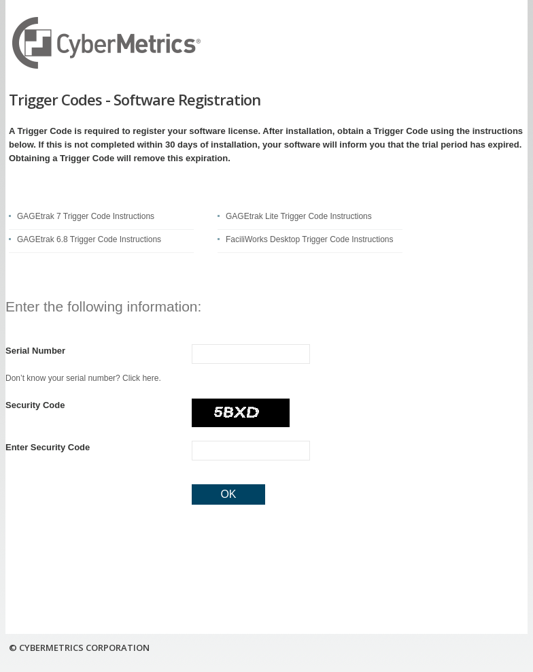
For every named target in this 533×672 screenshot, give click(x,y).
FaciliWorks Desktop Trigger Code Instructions (310, 239)
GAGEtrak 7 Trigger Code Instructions (85, 216)
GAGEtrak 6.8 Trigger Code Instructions (89, 239)
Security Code (35, 405)
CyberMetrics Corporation (107, 43)
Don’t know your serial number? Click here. (83, 378)
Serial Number (35, 351)
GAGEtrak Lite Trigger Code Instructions (299, 216)
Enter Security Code (47, 447)
